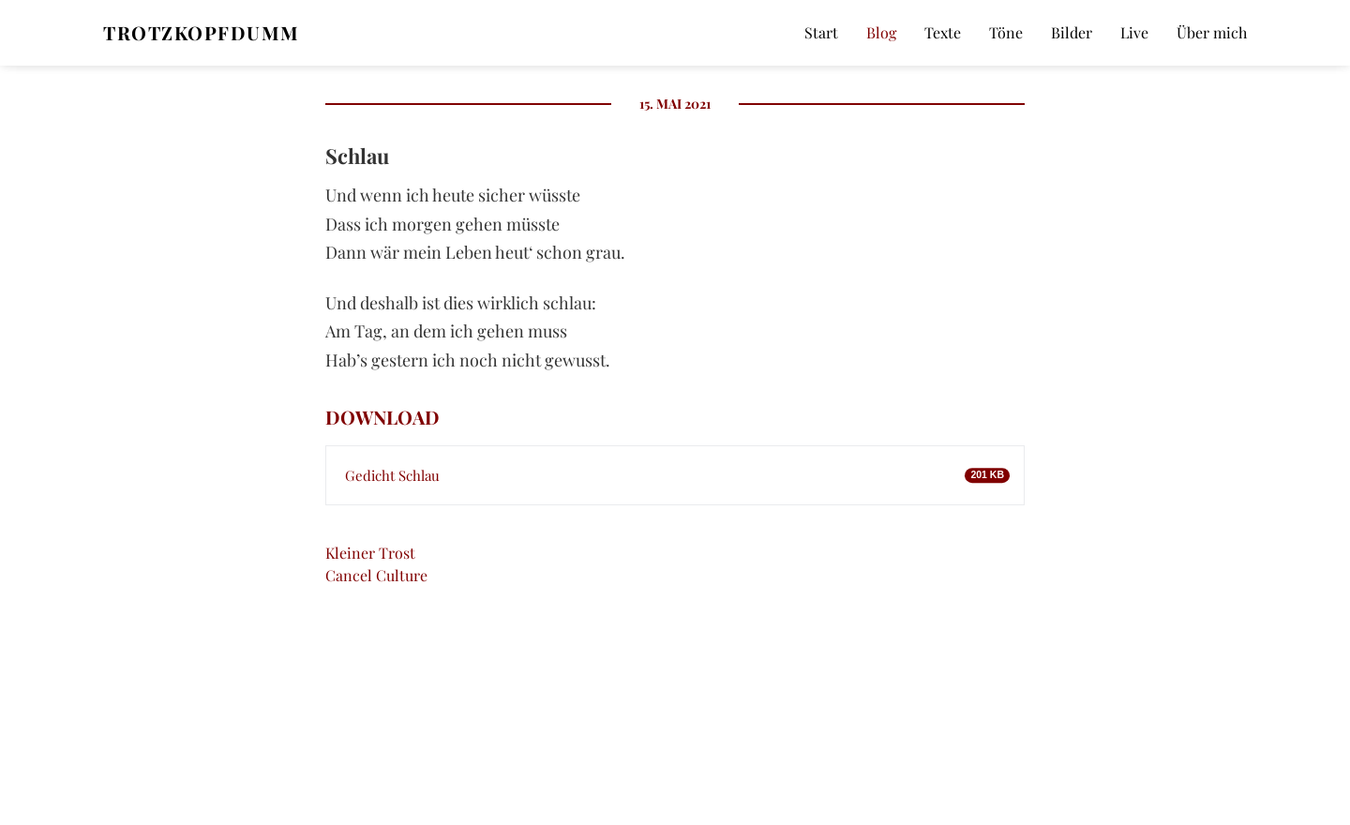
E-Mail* (1069, 648)
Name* (1069, 544)
